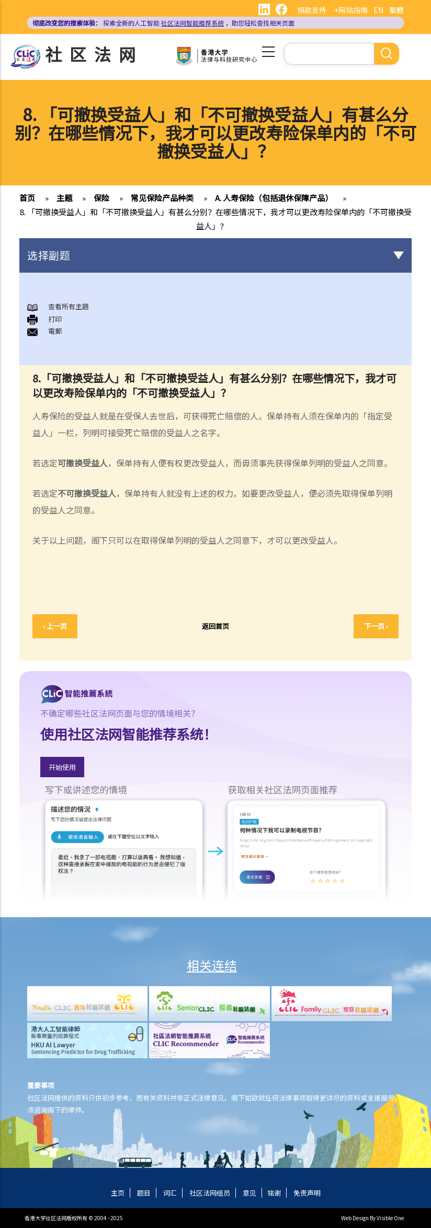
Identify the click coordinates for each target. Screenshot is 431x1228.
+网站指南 (351, 10)
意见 (249, 1193)
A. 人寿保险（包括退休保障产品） (274, 197)
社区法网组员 (209, 1193)
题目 (144, 1193)
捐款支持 (311, 10)
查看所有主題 (68, 306)
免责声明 (307, 1193)
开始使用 (62, 767)
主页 (117, 1193)
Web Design (355, 1218)
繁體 (396, 10)
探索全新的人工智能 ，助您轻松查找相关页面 (163, 22)
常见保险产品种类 (162, 197)
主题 (64, 197)
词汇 (170, 1193)
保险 (101, 197)
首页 (27, 197)
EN (378, 10)
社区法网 (94, 54)
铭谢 (274, 1193)
